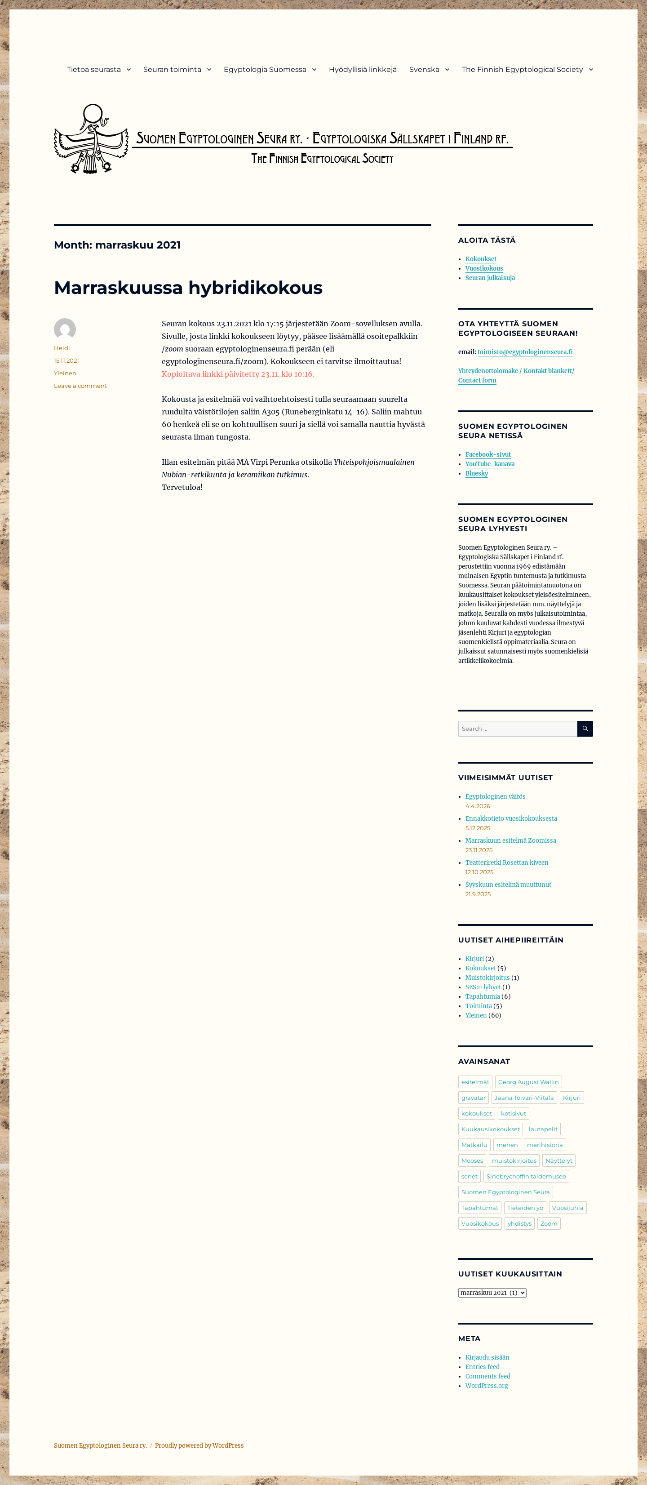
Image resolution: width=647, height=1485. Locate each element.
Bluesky (476, 473)
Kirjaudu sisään (487, 1357)
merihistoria (545, 1144)
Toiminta (478, 1006)
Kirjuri (474, 959)
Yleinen (65, 373)
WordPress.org (486, 1386)
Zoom (549, 1223)
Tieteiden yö (525, 1207)
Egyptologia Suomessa (265, 69)
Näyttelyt (558, 1160)
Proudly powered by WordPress (199, 1445)
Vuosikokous (484, 268)
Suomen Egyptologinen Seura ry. (100, 1445)
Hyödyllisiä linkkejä (363, 69)
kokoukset (476, 1113)
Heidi (62, 347)
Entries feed (482, 1367)
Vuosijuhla (568, 1207)
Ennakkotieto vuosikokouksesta (511, 819)
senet (469, 1176)
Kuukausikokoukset (490, 1129)
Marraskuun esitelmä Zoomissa (510, 841)
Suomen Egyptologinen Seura (505, 1192)
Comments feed (487, 1376)
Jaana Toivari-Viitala (524, 1097)
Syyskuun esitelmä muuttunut (508, 885)
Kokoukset (480, 259)
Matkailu (474, 1144)
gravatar (473, 1097)
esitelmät (475, 1081)
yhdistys (520, 1223)
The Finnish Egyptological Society (522, 69)
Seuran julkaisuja (490, 278)
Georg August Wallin (528, 1081)
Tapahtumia (482, 996)
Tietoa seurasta (94, 69)
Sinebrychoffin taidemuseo (526, 1176)
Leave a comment (80, 385)
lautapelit (543, 1129)
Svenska (424, 69)
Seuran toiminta (172, 69)
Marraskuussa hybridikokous (188, 287)
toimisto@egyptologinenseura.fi (525, 352)
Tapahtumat (479, 1207)
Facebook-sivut (488, 454)
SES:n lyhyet (483, 987)
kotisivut (513, 1113)
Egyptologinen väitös (495, 796)
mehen (507, 1144)
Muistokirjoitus (487, 978)
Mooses (472, 1160)
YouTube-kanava (489, 464)
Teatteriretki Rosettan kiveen (507, 863)
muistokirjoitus (514, 1160)
